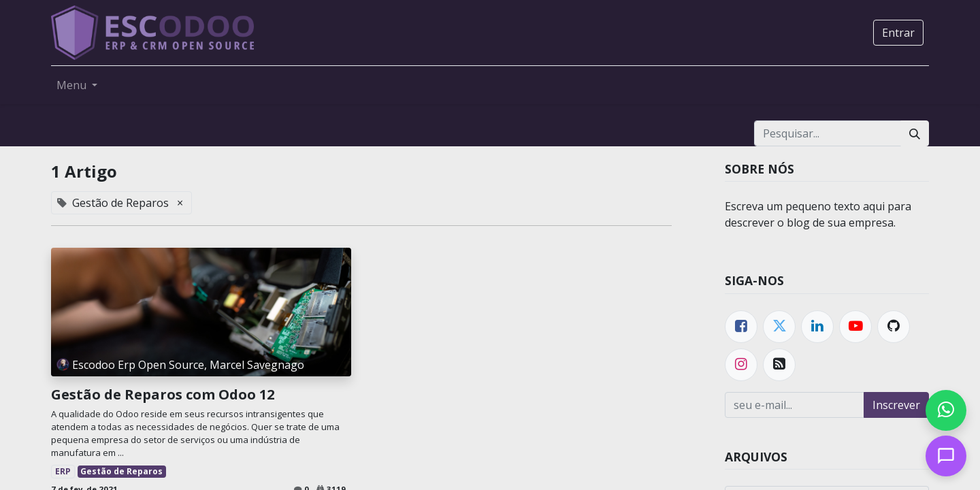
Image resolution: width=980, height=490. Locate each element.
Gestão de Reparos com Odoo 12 (162, 394)
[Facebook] (741, 326)
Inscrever (896, 404)
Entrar (898, 32)
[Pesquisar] (914, 133)
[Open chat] (946, 456)
